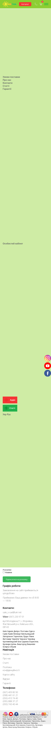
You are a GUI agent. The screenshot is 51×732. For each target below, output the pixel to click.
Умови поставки (11, 73)
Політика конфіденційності (11, 669)
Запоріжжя (8, 636)
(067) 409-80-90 (36, 4)
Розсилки (7, 570)
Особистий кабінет (13, 236)
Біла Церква (23, 641)
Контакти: (8, 607)
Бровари (7, 644)
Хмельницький (27, 633)
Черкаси (23, 639)
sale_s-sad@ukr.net (12, 612)
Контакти (8, 79)
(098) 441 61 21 (10, 695)
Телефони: (9, 687)
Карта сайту (9, 674)
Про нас (7, 76)
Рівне (31, 636)
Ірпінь (14, 644)
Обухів (13, 646)
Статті (6, 82)
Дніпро (16, 631)
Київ (5, 631)
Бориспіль (33, 641)
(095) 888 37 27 (10, 701)
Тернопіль (18, 636)
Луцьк (26, 636)
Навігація (8, 649)
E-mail (5, 561)
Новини (7, 572)
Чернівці (31, 639)
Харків (10, 631)
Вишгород (22, 644)
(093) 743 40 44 (10, 704)
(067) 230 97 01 (13, 616)
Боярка (6, 646)
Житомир (7, 639)
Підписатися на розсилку (16, 579)
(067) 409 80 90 (10, 692)
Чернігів (15, 639)
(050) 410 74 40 (10, 698)
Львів (10, 633)
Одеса (32, 631)
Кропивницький (10, 641)
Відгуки (6, 678)
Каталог (25, 4)
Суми (5, 633)
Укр (4, 403)
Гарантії (7, 85)
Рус (9, 403)
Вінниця (17, 633)
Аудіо (12, 389)
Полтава (24, 631)
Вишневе (31, 644)
